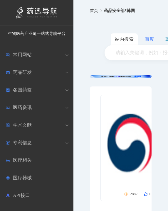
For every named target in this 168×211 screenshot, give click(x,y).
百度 (149, 39)
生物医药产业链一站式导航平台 (36, 33)
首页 (94, 10)
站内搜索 (124, 39)
